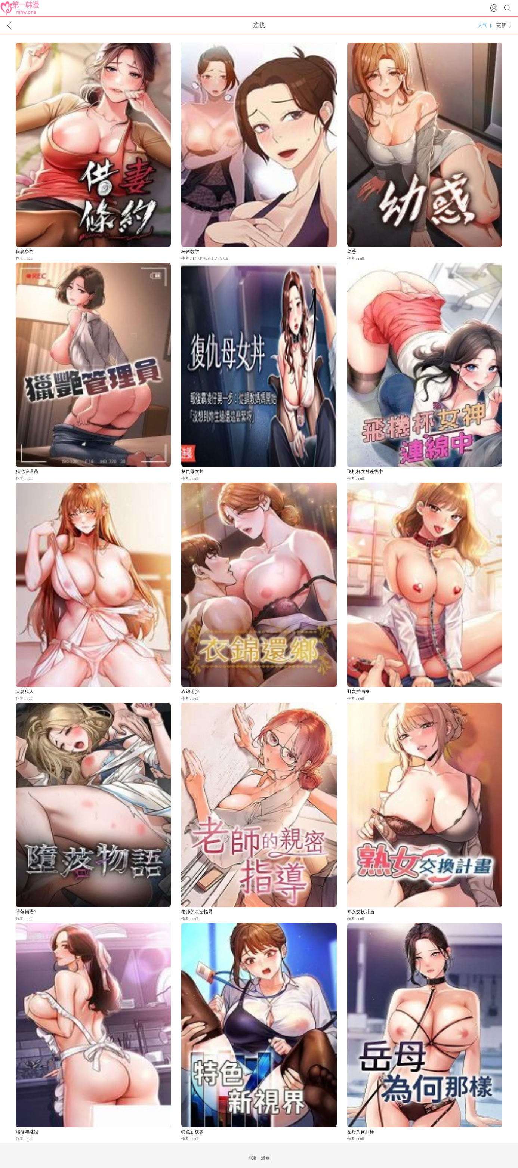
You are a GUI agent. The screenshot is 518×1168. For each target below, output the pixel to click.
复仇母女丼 (192, 471)
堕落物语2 (26, 911)
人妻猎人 (25, 691)
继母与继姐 (27, 1131)
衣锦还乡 (190, 691)
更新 (501, 25)
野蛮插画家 (358, 691)
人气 (482, 25)
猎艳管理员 (27, 471)
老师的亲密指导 (197, 911)
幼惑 (351, 251)
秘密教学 (190, 251)
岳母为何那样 (360, 1131)
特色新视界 (192, 1131)
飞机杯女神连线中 (365, 471)
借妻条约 (25, 251)
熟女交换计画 (360, 911)
